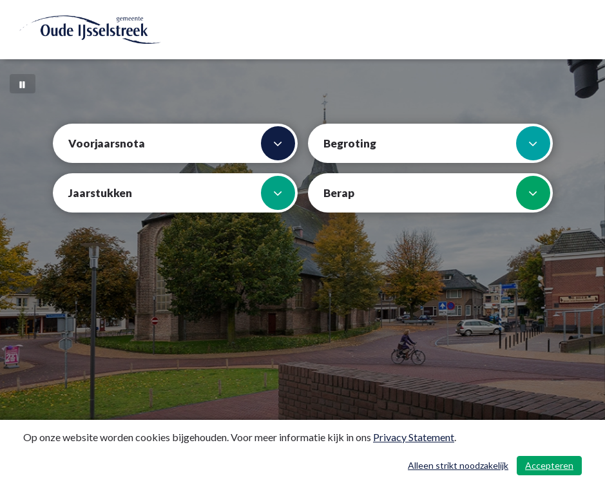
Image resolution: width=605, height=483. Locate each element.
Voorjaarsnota (181, 143)
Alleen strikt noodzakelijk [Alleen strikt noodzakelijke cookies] (458, 465)
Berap (436, 193)
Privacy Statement (413, 437)
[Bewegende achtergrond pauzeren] (22, 83)
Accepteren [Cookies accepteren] (549, 465)
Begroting (436, 143)
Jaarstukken (181, 193)
